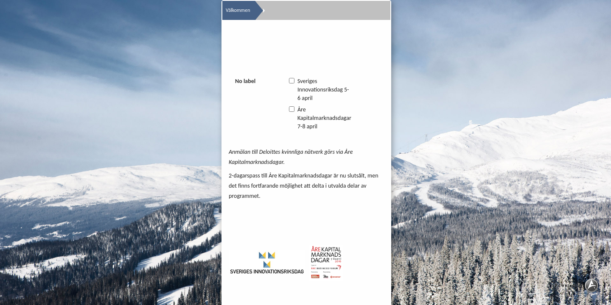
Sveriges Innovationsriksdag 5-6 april (319, 90)
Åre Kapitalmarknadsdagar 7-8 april (320, 118)
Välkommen (238, 10)
